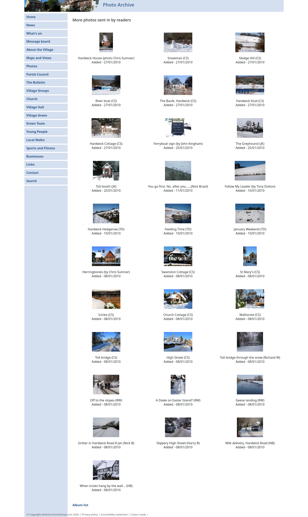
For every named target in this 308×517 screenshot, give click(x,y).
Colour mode (139, 514)
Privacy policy (90, 514)
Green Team (35, 123)
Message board (38, 41)
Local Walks (35, 140)
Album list (80, 505)
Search (31, 181)
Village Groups (37, 90)
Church (32, 99)
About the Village (39, 49)
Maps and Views (38, 58)
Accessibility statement (114, 514)
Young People (37, 131)
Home (31, 17)
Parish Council (37, 74)
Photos (31, 66)
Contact (32, 173)
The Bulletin (35, 82)
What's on (34, 33)
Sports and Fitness (40, 148)
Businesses (34, 156)
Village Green (36, 115)
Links (30, 164)
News (30, 25)
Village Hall (35, 107)
